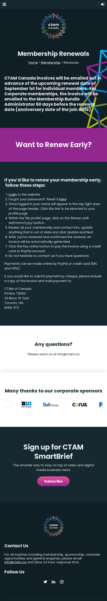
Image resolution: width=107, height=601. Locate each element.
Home (33, 62)
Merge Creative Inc (92, 595)
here (62, 199)
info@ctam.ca (15, 549)
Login (13, 194)
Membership (50, 62)
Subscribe (53, 468)
